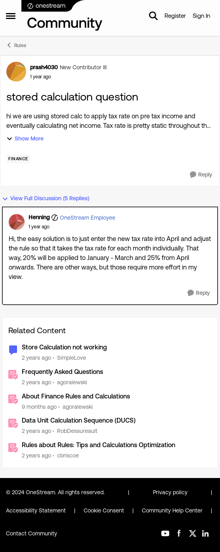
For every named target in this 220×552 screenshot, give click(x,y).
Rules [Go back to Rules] (16, 45)
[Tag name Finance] (18, 159)
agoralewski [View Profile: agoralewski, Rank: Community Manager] (72, 382)
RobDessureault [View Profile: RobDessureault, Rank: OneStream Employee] (77, 431)
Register (175, 15)
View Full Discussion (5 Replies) (45, 198)
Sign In (201, 15)
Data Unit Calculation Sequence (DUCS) (79, 420)
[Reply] (201, 174)
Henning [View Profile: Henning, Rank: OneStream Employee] (39, 217)
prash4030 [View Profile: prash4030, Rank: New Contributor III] (44, 67)
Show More (25, 138)
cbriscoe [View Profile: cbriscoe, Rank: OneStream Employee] (68, 455)
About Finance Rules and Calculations (76, 396)
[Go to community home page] (62, 16)
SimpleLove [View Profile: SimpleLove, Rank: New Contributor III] (71, 358)
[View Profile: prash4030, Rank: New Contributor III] (16, 72)
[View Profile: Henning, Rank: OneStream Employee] (17, 222)
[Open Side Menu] (10, 16)
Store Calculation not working (64, 347)
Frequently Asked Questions (62, 372)
